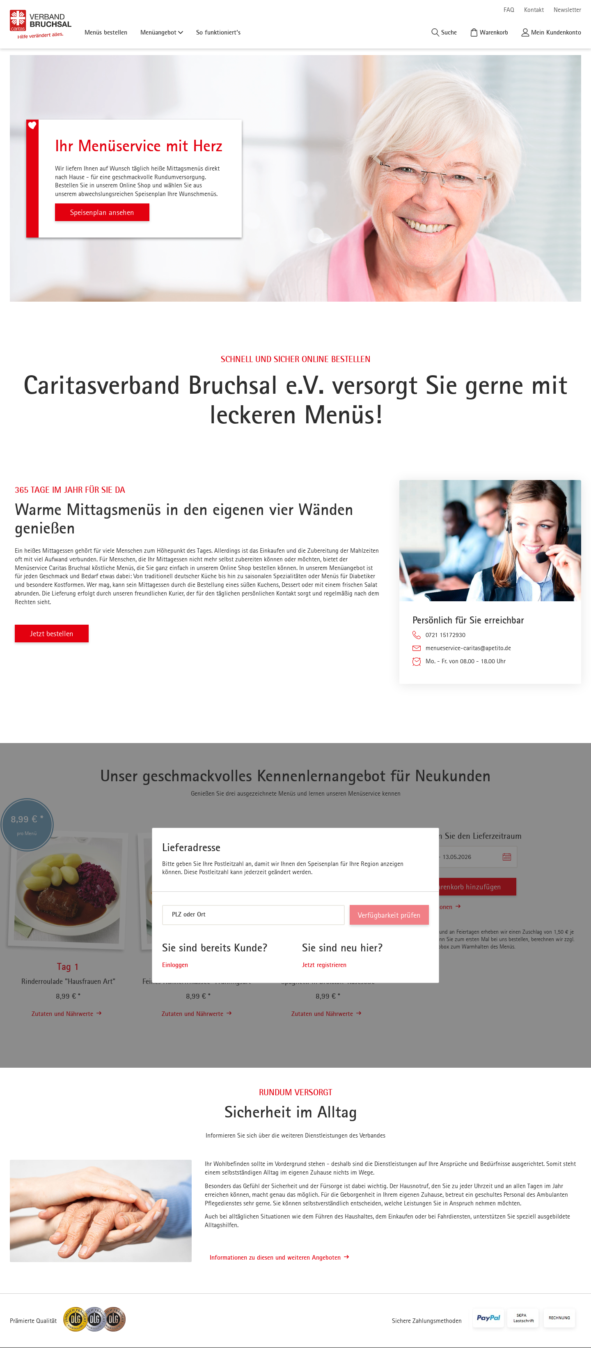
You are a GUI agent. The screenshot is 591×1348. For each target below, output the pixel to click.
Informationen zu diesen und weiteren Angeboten (279, 1257)
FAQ (509, 10)
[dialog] (295, 905)
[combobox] (253, 915)
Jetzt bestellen (53, 633)
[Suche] (444, 32)
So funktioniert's (218, 32)
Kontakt (534, 10)
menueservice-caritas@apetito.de (468, 648)
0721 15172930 (445, 635)
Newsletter (567, 10)
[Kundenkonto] (551, 32)
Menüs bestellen (106, 32)
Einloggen (175, 965)
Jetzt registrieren (324, 965)
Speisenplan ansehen (103, 212)
